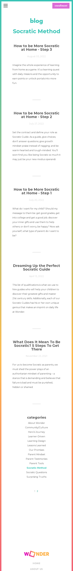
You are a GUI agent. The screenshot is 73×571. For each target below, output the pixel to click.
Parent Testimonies (36, 459)
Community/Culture (36, 427)
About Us (36, 569)
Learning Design (36, 441)
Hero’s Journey (36, 432)
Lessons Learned (36, 445)
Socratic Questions (36, 472)
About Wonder (36, 423)
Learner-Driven (36, 436)
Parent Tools (36, 463)
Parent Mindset (36, 454)
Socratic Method (36, 468)
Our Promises (36, 450)
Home (36, 563)
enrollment (61, 6)
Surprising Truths (36, 477)
